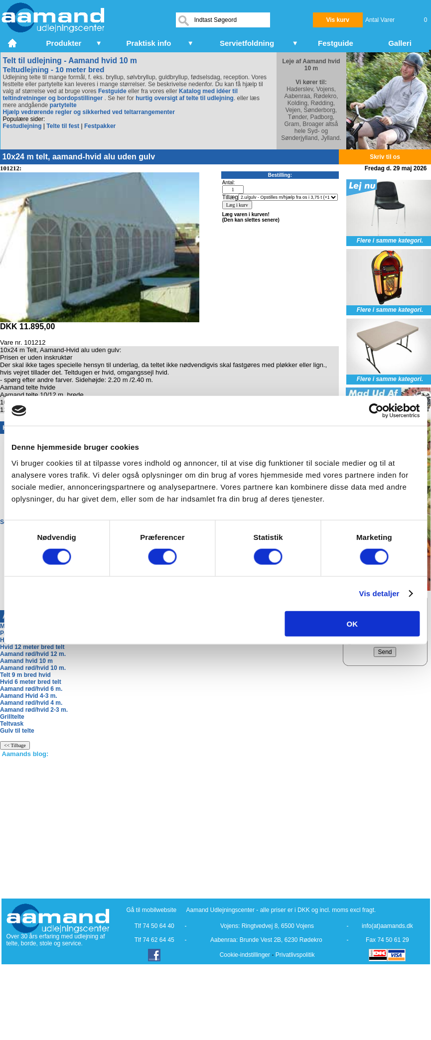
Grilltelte (12, 716)
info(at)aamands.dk (387, 925)
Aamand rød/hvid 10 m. (33, 667)
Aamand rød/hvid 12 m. (33, 653)
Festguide (112, 91)
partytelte (63, 105)
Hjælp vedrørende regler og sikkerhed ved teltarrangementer (89, 112)
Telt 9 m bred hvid (25, 674)
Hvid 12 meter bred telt (32, 647)
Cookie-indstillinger (245, 954)
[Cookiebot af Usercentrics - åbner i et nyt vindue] (376, 410)
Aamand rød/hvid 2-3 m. (34, 709)
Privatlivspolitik (295, 954)
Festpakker (100, 126)
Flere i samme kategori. (390, 240)
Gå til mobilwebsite (152, 910)
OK (352, 623)
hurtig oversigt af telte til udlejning (185, 98)
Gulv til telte (17, 730)
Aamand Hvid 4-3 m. (28, 695)
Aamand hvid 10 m (26, 660)
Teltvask (11, 723)
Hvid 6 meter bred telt (30, 681)
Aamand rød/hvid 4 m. (31, 702)
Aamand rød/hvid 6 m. (31, 688)
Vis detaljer (379, 593)
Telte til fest (62, 126)
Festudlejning (22, 126)
